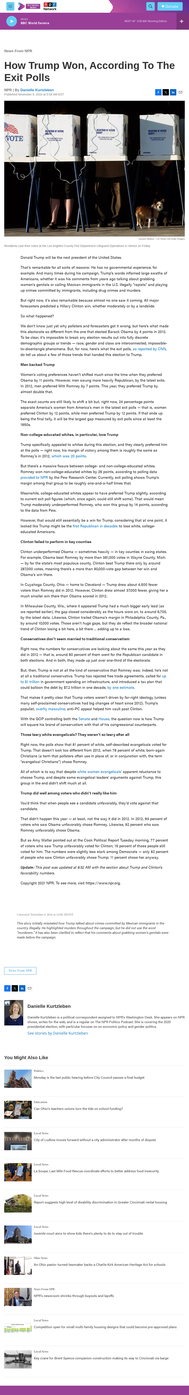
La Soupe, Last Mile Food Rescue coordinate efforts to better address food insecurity (96, 1170)
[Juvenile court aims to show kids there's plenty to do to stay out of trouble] (18, 1235)
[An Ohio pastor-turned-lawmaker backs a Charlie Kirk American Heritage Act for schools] (18, 1266)
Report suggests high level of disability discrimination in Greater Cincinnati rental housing (100, 1202)
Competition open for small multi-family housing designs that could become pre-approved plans (105, 1326)
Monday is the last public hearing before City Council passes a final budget (89, 1077)
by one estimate (120, 687)
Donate (171, 6)
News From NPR (18, 51)
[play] (11, 21)
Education (40, 1102)
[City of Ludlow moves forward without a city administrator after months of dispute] (18, 1141)
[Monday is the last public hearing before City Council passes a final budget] (18, 1079)
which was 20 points (69, 455)
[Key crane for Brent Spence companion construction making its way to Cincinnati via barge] (18, 1359)
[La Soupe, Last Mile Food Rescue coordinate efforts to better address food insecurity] (18, 1172)
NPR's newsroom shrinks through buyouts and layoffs (74, 1295)
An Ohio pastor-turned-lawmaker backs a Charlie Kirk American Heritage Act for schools (100, 1264)
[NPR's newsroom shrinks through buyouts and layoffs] (18, 1297)
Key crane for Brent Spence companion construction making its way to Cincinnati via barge (101, 1358)
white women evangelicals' (99, 771)
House (104, 718)
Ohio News (41, 1258)
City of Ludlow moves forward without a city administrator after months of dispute (95, 1139)
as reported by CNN (149, 348)
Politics (39, 1071)
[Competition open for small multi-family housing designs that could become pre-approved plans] (18, 1328)
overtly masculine (50, 708)
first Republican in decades (95, 525)
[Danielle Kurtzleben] (13, 1012)
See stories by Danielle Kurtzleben (57, 1033)
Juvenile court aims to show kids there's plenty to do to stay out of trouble (88, 1233)
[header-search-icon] (150, 6)
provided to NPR (34, 477)
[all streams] (183, 21)
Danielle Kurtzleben (37, 90)
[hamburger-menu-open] (10, 6)
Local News (41, 1133)
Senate (84, 718)
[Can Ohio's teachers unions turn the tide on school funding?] (18, 1110)
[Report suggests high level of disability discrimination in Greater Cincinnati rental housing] (18, 1203)
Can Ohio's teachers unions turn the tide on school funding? (78, 1108)
